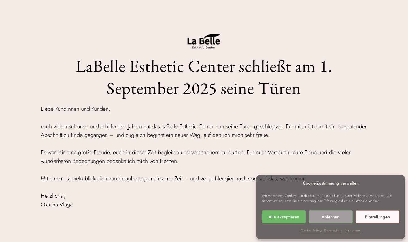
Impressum (353, 230)
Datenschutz (333, 230)
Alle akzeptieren (284, 217)
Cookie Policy (311, 230)
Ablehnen (330, 217)
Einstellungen (377, 217)
